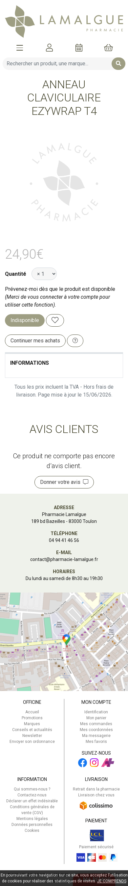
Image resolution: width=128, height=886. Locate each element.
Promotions (32, 718)
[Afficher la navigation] (19, 47)
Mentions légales (32, 818)
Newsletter (32, 735)
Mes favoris (96, 741)
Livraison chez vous (96, 795)
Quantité (15, 274)
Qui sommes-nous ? (32, 789)
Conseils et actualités (32, 729)
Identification (96, 712)
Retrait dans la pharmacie (96, 789)
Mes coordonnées (96, 729)
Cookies (32, 830)
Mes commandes (96, 724)
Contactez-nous (32, 795)
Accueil (32, 712)
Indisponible (25, 320)
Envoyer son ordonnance (32, 741)
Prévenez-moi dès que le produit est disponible (60, 289)
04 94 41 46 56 (64, 540)
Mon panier (96, 718)
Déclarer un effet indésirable (32, 801)
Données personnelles (32, 824)
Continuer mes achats (35, 340)
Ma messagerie (96, 735)
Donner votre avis (64, 482)
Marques (32, 724)
